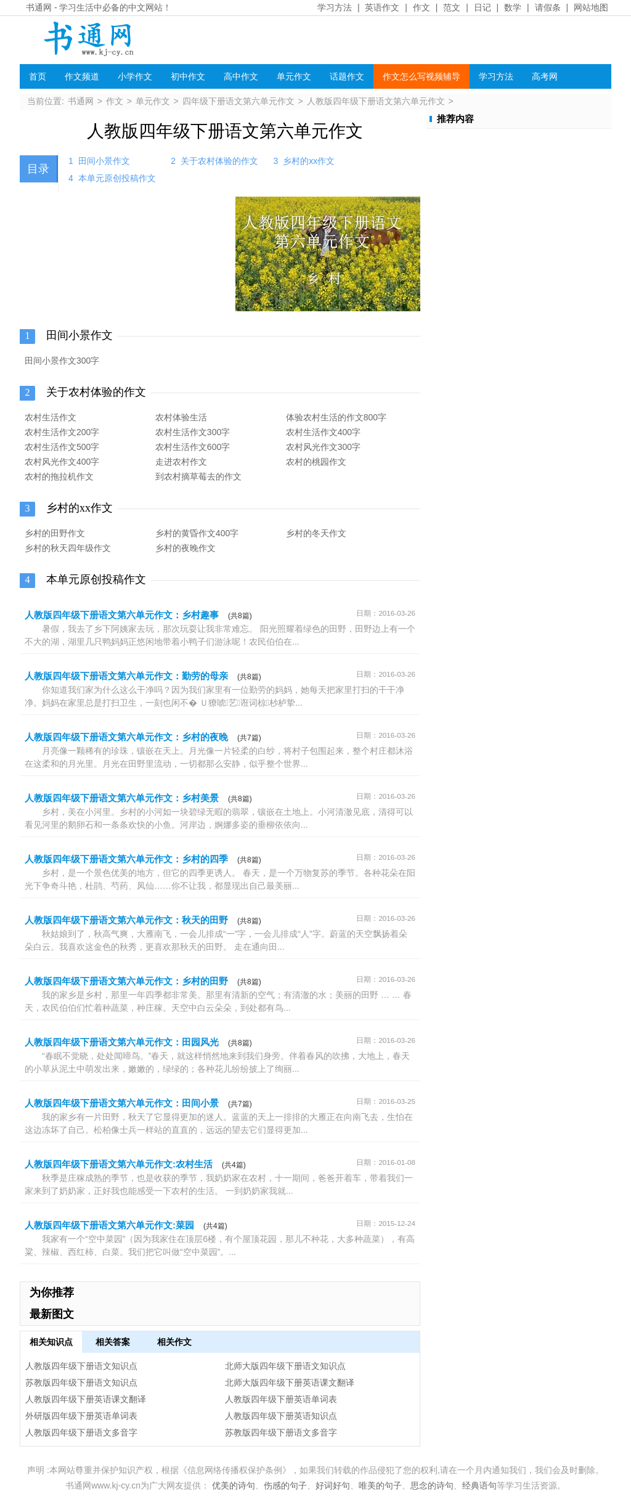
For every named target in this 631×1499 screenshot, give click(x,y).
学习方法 (334, 7)
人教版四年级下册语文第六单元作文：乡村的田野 (126, 981)
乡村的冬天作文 (316, 533)
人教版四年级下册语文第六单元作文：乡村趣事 (122, 615)
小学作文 (135, 76)
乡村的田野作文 (55, 533)
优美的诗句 (233, 1485)
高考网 (545, 76)
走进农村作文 (181, 462)
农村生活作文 (50, 417)
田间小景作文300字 (62, 361)
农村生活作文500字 (62, 447)
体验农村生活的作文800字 (336, 417)
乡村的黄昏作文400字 (196, 533)
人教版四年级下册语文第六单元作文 (376, 101)
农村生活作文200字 (62, 432)
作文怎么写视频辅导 (421, 76)
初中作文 (188, 76)
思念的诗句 (432, 1485)
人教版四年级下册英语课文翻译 (85, 1399)
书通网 (39, 7)
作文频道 (82, 76)
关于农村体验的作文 (219, 161)
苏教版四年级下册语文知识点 (81, 1382)
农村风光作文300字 (323, 447)
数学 (512, 7)
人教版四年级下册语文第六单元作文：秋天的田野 (126, 920)
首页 (37, 76)
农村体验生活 (181, 417)
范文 (451, 7)
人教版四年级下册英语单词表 (281, 1399)
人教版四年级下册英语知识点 (281, 1416)
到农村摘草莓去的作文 (198, 476)
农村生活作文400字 (323, 432)
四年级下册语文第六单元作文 (238, 101)
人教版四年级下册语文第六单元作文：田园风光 (122, 1042)
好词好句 (333, 1485)
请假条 (548, 7)
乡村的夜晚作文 (185, 548)
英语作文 (382, 7)
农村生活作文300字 (192, 432)
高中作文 (241, 76)
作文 (421, 7)
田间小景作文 (104, 161)
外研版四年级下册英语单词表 (81, 1416)
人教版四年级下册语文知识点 (81, 1366)
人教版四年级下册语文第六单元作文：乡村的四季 (126, 859)
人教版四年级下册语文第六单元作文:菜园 (109, 1225)
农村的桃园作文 (316, 462)
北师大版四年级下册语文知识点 (285, 1366)
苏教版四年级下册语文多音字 (281, 1432)
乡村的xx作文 (309, 161)
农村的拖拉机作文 (59, 476)
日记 (482, 7)
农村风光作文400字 (62, 462)
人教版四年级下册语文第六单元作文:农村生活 (119, 1164)
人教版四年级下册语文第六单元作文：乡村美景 (122, 798)
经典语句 (479, 1485)
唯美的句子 (380, 1485)
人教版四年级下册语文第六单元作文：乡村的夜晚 (126, 737)
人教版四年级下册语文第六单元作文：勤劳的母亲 (126, 676)
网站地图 (591, 7)
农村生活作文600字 (192, 447)
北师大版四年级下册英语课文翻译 (289, 1382)
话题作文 (347, 76)
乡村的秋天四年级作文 (68, 548)
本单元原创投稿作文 (117, 178)
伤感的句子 (285, 1485)
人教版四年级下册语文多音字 (81, 1432)
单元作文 (294, 76)
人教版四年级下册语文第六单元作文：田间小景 (122, 1103)
